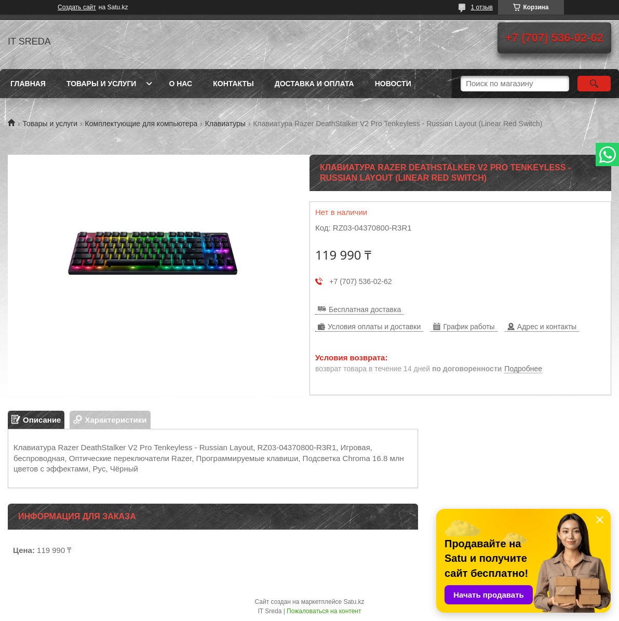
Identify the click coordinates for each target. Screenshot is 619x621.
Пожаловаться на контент (324, 611)
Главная (28, 83)
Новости (393, 83)
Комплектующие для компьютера (141, 123)
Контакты (233, 83)
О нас (180, 83)
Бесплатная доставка (365, 309)
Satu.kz (353, 601)
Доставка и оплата (314, 83)
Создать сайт (77, 7)
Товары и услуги (101, 83)
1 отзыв (482, 7)
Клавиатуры (225, 123)
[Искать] (594, 83)
